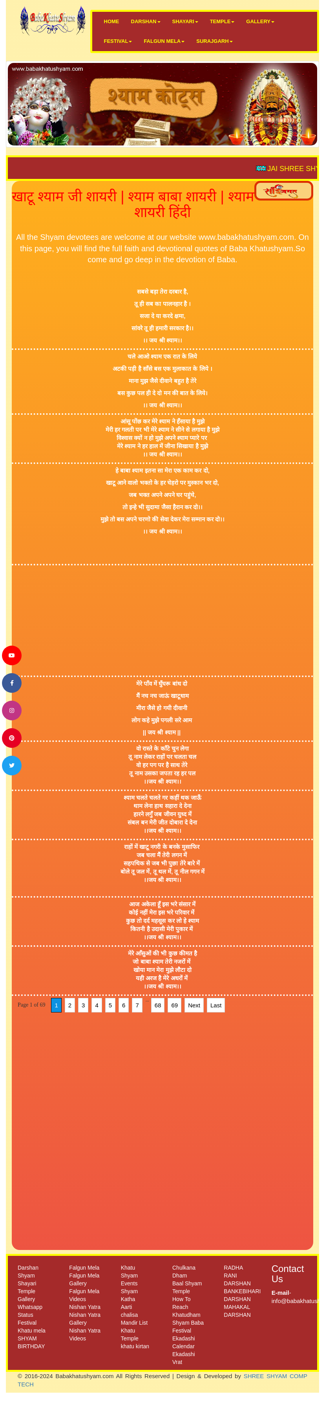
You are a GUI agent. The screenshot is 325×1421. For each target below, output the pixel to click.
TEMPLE (222, 21)
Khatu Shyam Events (129, 1276)
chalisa (129, 1315)
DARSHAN (146, 21)
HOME (111, 21)
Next (194, 1005)
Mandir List (134, 1323)
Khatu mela (32, 1330)
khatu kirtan (135, 1346)
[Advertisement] (151, 620)
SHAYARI (185, 21)
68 (158, 1005)
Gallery (26, 1299)
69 (174, 1005)
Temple (26, 1291)
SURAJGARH (214, 41)
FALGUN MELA (164, 41)
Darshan (28, 1268)
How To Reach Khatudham (186, 1307)
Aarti (126, 1307)
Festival (27, 1323)
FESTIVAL (118, 41)
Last (215, 1005)
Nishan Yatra (84, 1307)
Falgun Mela (84, 1268)
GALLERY (260, 21)
